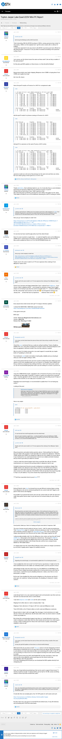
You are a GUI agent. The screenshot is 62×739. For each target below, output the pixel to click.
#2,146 (59, 204)
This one (37, 648)
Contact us (32, 724)
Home (55, 724)
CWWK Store (17, 538)
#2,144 (59, 82)
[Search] (60, 11)
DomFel (6, 557)
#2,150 (59, 301)
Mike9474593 (6, 637)
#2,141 (59, 32)
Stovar (6, 74)
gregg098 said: (18, 557)
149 (31, 28)
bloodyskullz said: (19, 337)
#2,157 (59, 592)
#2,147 (59, 231)
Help (52, 724)
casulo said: (18, 684)
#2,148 (59, 245)
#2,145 (59, 185)
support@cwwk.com (38, 531)
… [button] (9, 28)
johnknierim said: (19, 250)
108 (19, 28)
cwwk (55, 211)
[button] (2, 11)
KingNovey (52, 285)
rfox (6, 278)
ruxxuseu (6, 305)
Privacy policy (47, 724)
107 (15, 28)
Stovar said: (17, 508)
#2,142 (59, 56)
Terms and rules (39, 724)
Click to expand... (37, 522)
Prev (4, 28)
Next (35, 28)
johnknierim (6, 208)
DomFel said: (18, 36)
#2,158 (59, 632)
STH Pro (3, 724)
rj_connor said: (18, 208)
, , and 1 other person (26, 179)
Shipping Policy (20, 530)
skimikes (6, 87)
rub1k (6, 235)
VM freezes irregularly (26, 389)
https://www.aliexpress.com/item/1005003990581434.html (29, 308)
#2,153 (59, 425)
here (36, 477)
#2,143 (59, 69)
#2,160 (59, 680)
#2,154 (59, 485)
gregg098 (6, 375)
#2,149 (59, 273)
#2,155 (59, 503)
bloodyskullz (6, 61)
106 (12, 28)
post (20, 345)
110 (25, 28)
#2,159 (59, 667)
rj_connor (6, 250)
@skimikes (20, 188)
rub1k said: (17, 430)
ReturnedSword (5, 19)
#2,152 (59, 371)
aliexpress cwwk (23, 599)
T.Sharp (6, 36)
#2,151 (59, 332)
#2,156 (59, 552)
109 (22, 28)
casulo (6, 672)
